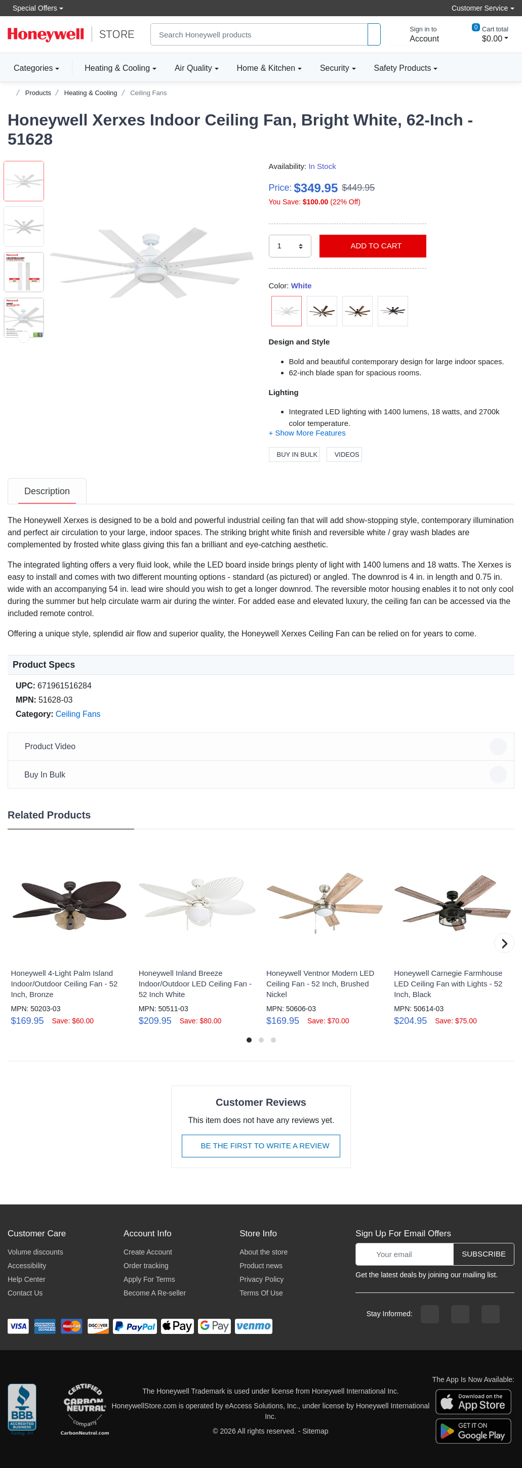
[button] (151, 263)
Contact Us (25, 1293)
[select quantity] (290, 246)
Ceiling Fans (148, 93)
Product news (261, 1266)
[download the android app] (473, 1431)
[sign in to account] (417, 34)
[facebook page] (430, 1314)
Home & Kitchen (266, 68)
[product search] (374, 34)
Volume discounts (35, 1252)
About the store (263, 1252)
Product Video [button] (262, 746)
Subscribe (484, 1253)
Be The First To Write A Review (260, 1145)
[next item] (24, 337)
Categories (30, 67)
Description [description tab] (47, 491)
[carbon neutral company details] (85, 1411)
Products (38, 93)
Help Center (27, 1279)
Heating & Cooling (117, 68)
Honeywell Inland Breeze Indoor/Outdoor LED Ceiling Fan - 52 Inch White (195, 984)
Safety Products (402, 68)
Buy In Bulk (294, 454)
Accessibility (27, 1266)
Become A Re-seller (155, 1293)
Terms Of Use (261, 1293)
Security (334, 68)
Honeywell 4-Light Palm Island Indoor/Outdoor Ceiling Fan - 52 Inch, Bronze (64, 984)
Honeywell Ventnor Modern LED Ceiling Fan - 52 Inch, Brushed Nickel (320, 984)
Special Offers (32, 8)
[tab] (47, 491)
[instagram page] (460, 1314)
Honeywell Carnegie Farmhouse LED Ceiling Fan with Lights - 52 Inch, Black (448, 984)
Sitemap (315, 1431)
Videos (344, 454)
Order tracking (146, 1266)
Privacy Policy (261, 1279)
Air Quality (193, 68)
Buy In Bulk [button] (262, 774)
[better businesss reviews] (22, 1411)
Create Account (148, 1252)
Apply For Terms (149, 1279)
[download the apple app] (473, 1401)
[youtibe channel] (490, 1314)
